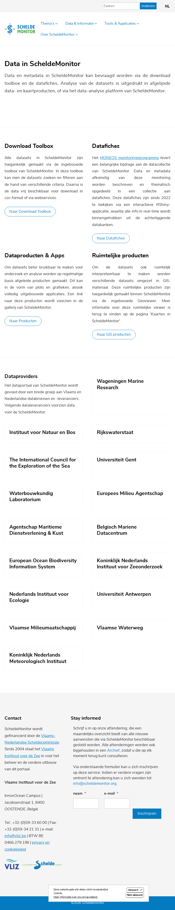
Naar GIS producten (114, 334)
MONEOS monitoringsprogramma (129, 158)
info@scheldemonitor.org (94, 783)
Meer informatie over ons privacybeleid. (76, 897)
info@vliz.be (15, 836)
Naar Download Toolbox (30, 211)
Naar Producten (23, 321)
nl (167, 6)
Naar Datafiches (111, 238)
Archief (113, 750)
